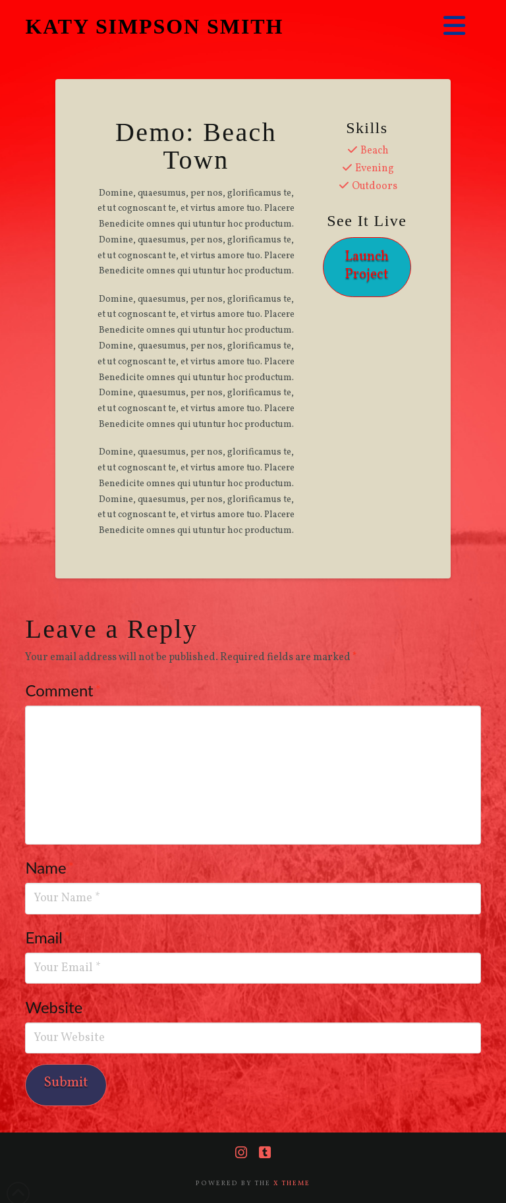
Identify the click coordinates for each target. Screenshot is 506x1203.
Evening (374, 168)
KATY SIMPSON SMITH (154, 26)
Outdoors (374, 186)
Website (53, 1007)
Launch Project (367, 265)
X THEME (291, 1183)
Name (49, 867)
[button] (454, 26)
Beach (374, 151)
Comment (63, 690)
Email (47, 937)
